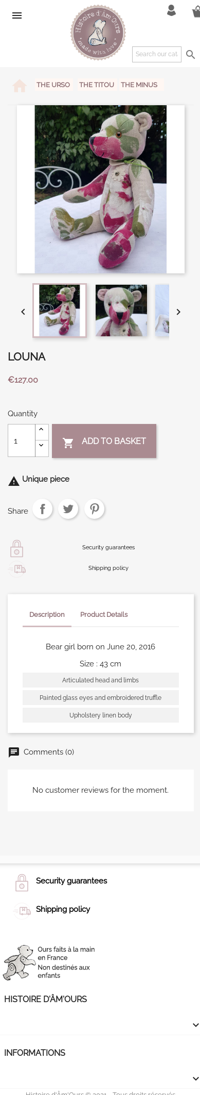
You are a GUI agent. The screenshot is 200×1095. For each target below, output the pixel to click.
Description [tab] (47, 614)
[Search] (156, 54)
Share (42, 509)
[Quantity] (21, 440)
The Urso (54, 85)
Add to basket (104, 442)
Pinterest (94, 509)
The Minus (139, 85)
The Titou (97, 85)
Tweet (68, 509)
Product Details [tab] (104, 614)
